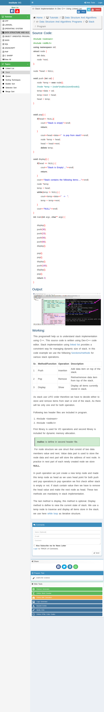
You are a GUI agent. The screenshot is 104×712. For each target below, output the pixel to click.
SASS (6, 40)
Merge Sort (8, 91)
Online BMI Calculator (42, 597)
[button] (32, 2)
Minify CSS (38, 610)
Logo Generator (39, 601)
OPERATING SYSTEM (13, 29)
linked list (75, 344)
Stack (6, 72)
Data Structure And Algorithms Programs (60, 21)
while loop (52, 513)
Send (96, 553)
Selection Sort (10, 88)
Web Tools (89, 3)
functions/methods (80, 353)
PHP (5, 52)
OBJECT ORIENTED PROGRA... (16, 36)
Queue (7, 76)
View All (7, 59)
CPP (5, 21)
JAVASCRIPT (9, 48)
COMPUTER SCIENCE (41, 577)
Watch (95, 9)
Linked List (8, 68)
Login (35, 549)
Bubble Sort (9, 84)
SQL (5, 44)
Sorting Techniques (11, 80)
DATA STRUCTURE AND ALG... (16, 32)
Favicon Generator (40, 589)
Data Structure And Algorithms (80, 17)
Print (81, 11)
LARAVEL (7, 25)
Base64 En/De (39, 606)
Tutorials (53, 17)
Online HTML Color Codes (43, 614)
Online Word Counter (41, 593)
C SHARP (8, 56)
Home (39, 17)
